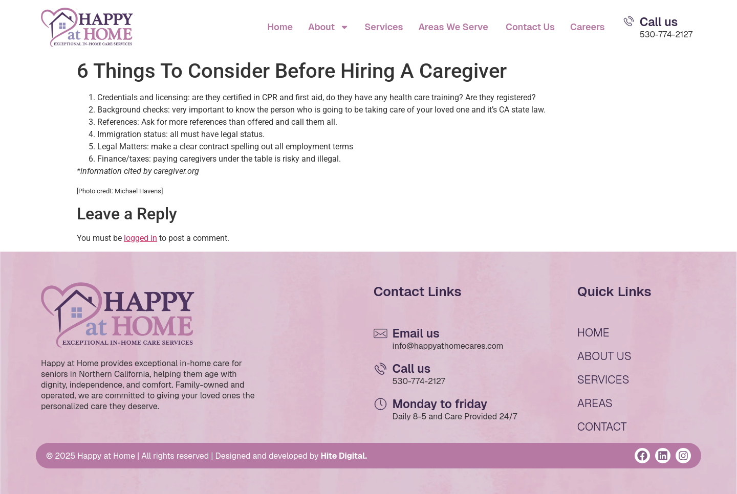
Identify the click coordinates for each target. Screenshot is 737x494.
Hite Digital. (343, 456)
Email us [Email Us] (416, 333)
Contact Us (529, 27)
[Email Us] (629, 21)
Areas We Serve (453, 27)
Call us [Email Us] (659, 22)
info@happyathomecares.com (448, 346)
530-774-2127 (666, 34)
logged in (140, 238)
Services (383, 27)
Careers (587, 27)
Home (280, 27)
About (328, 27)
